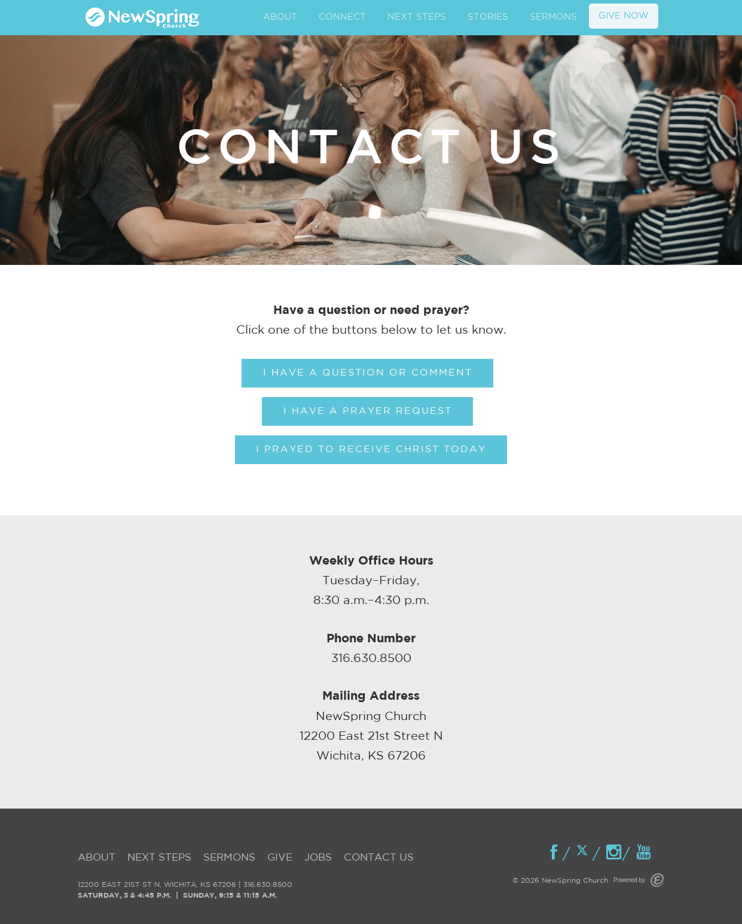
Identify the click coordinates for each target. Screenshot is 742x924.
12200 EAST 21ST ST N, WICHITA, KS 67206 (157, 885)
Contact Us (379, 857)
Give (279, 857)
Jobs (318, 857)
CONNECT (342, 17)
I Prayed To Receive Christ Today (371, 449)
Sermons (229, 857)
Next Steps (159, 857)
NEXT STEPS (416, 17)
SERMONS (553, 17)
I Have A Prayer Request (367, 411)
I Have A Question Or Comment (367, 372)
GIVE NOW (624, 16)
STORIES (488, 17)
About (96, 857)
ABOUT (280, 17)
